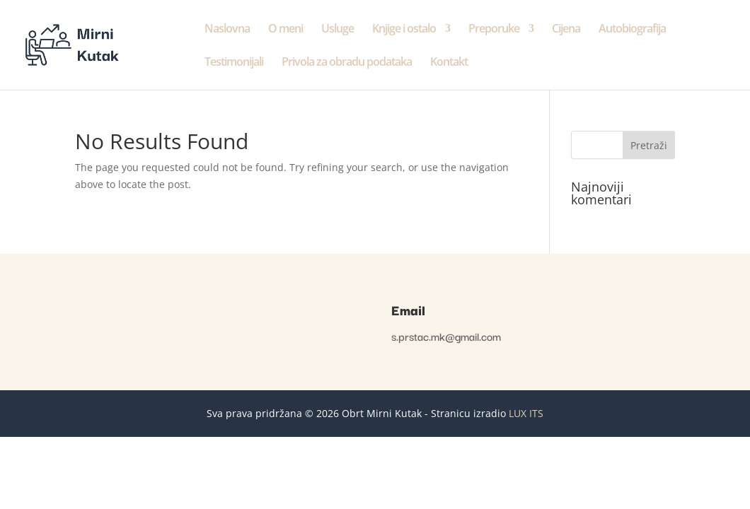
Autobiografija (632, 29)
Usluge (337, 29)
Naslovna (227, 29)
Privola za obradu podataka (347, 63)
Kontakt (449, 63)
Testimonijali (233, 63)
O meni (285, 29)
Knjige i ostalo (404, 29)
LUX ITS (526, 413)
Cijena (566, 29)
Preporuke (493, 29)
